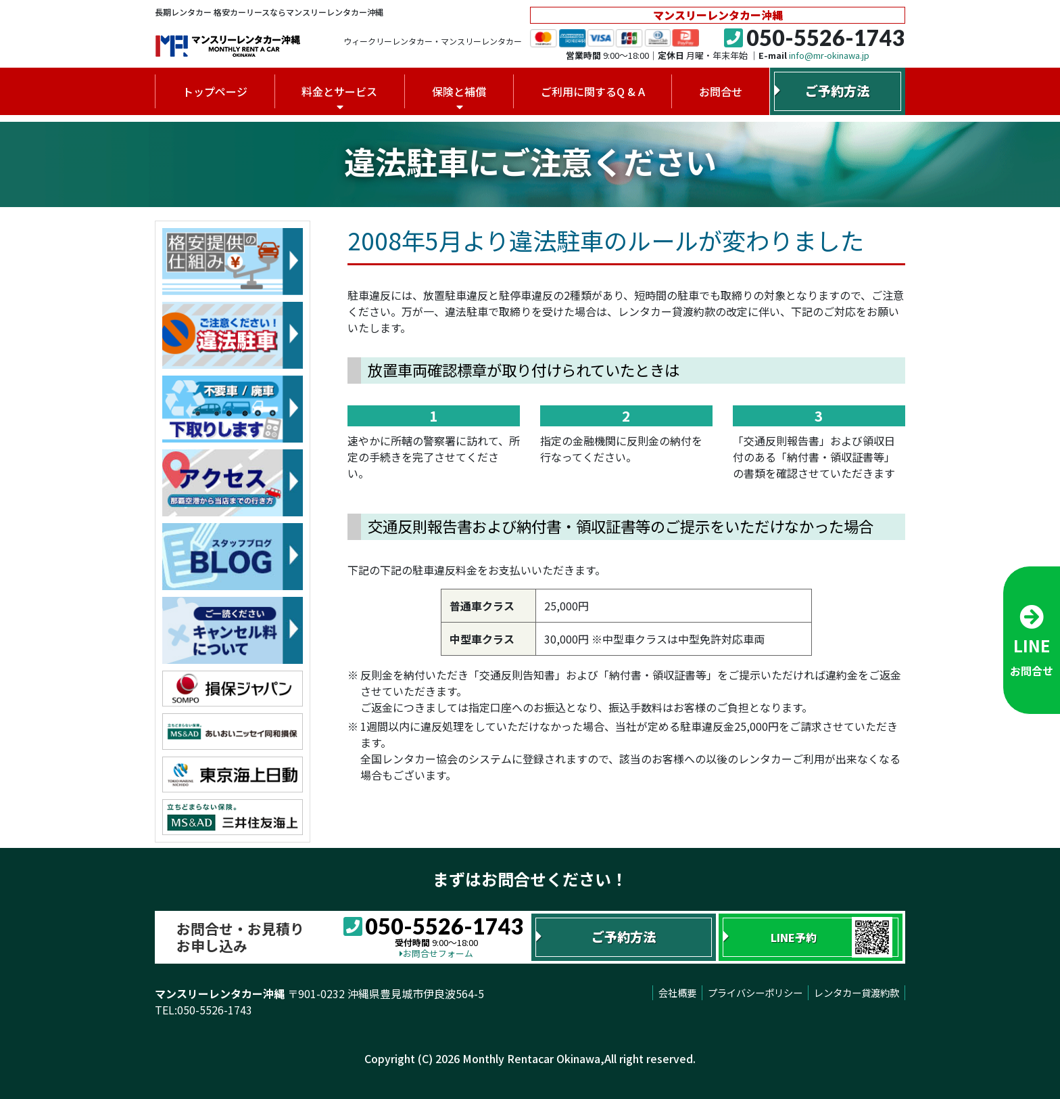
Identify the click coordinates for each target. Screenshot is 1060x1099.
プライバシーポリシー (755, 992)
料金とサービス (339, 91)
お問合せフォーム (436, 953)
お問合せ (720, 91)
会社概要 (677, 992)
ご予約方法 (837, 90)
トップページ (215, 91)
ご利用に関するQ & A (593, 91)
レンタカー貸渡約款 (856, 992)
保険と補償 (459, 91)
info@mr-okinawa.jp (829, 55)
